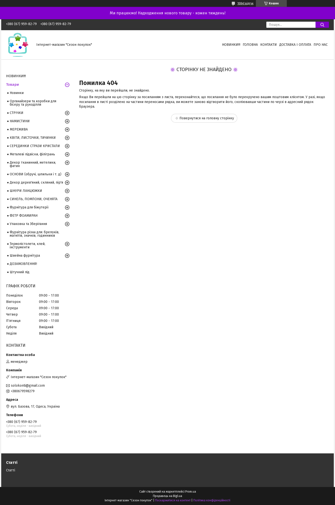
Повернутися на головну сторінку (206, 118)
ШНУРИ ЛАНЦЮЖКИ (26, 191)
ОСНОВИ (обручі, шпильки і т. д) (35, 174)
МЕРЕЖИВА (19, 129)
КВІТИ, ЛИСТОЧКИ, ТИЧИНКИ (33, 138)
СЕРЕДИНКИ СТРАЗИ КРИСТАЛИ (35, 146)
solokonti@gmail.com (28, 385)
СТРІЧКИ (16, 113)
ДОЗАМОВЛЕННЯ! (23, 264)
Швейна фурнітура (25, 255)
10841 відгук (245, 3)
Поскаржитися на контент (173, 500)
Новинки (17, 93)
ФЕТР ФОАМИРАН (23, 216)
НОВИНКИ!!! (231, 45)
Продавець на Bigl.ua (167, 496)
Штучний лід (19, 272)
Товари (12, 84)
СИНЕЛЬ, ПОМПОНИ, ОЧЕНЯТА (33, 199)
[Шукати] (322, 25)
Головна (250, 45)
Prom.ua (190, 491)
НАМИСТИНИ (20, 121)
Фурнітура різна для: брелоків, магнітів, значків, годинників (34, 234)
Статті (10, 470)
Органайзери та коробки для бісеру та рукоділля (33, 103)
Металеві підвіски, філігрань (32, 154)
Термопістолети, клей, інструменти (27, 245)
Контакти (268, 45)
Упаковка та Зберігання (28, 224)
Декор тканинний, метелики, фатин (33, 164)
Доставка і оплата (295, 45)
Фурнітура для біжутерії (29, 207)
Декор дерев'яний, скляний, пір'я (36, 182)
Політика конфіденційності (211, 500)
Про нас (321, 45)
